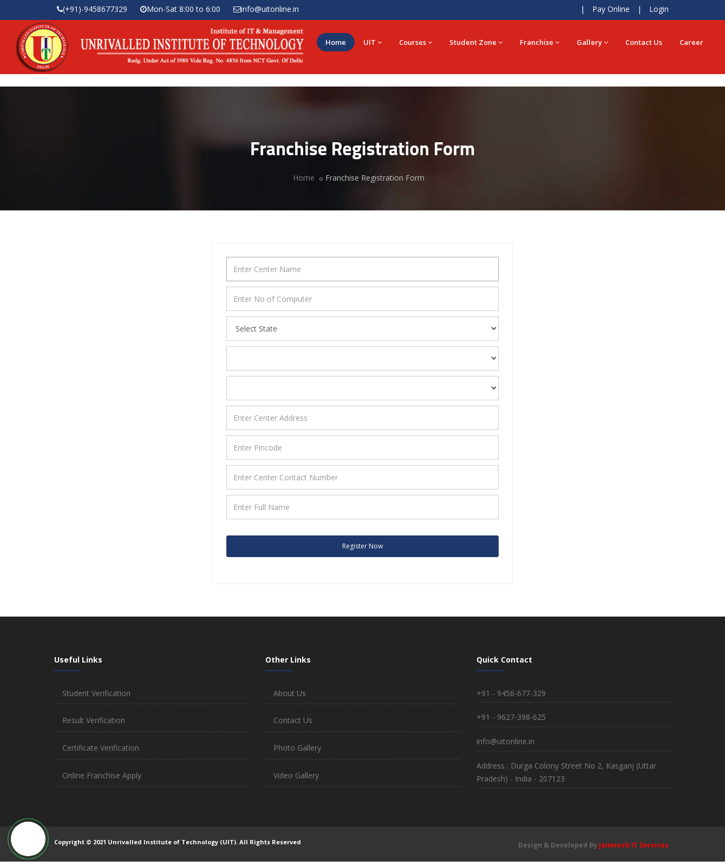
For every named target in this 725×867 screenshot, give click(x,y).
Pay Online (611, 9)
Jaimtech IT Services (634, 845)
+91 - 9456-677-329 (511, 693)
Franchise (539, 42)
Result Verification (93, 720)
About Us (289, 693)
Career (691, 42)
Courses (415, 42)
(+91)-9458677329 (95, 9)
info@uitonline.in (270, 9)
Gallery (592, 42)
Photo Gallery (297, 748)
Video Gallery (296, 775)
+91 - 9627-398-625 (511, 717)
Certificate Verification (100, 748)
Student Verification (96, 693)
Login (659, 9)
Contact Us (643, 42)
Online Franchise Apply (101, 775)
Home (335, 42)
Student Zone (475, 42)
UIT (372, 42)
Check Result (540, 10)
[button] (28, 839)
